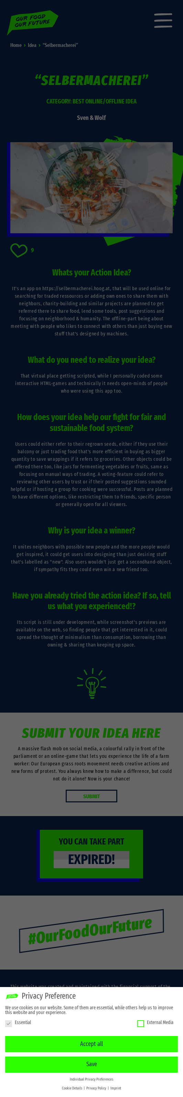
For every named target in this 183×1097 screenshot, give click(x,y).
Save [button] (91, 1063)
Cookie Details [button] (72, 1086)
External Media (155, 1021)
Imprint (115, 1086)
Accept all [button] (91, 1042)
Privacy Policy (96, 1086)
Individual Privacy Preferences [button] (91, 1078)
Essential (18, 1021)
